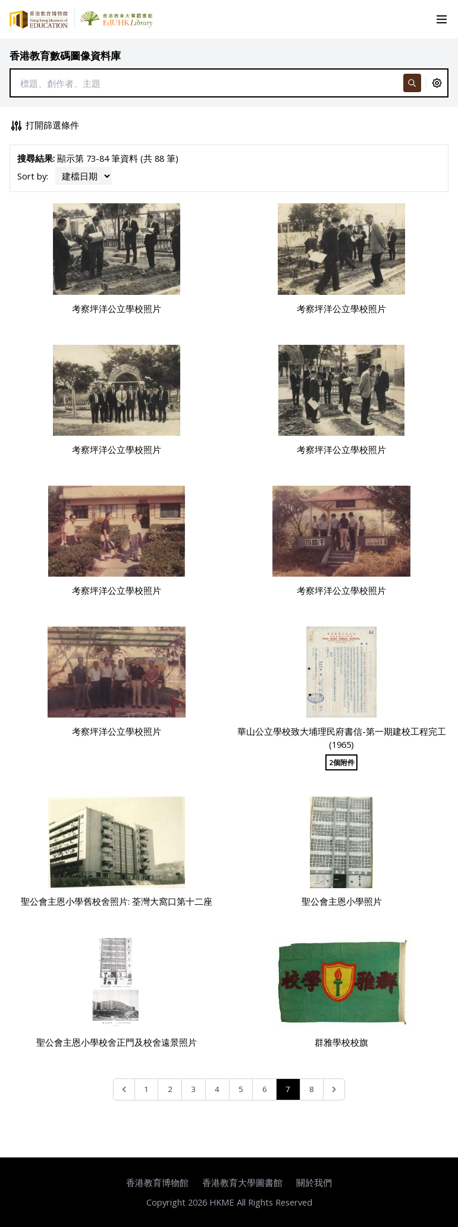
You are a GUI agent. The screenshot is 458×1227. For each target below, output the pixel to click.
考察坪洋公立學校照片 (116, 308)
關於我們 (314, 1182)
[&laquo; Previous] (124, 1089)
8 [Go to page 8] (311, 1089)
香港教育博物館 (157, 1182)
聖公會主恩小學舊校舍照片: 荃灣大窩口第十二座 (116, 901)
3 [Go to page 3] (193, 1089)
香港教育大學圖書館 (242, 1182)
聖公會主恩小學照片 (342, 901)
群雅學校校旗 (341, 1042)
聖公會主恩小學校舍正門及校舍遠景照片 (116, 1042)
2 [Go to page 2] (170, 1089)
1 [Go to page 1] (146, 1089)
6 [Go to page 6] (264, 1089)
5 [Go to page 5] (241, 1089)
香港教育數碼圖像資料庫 (65, 55)
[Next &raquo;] (334, 1089)
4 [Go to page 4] (217, 1089)
